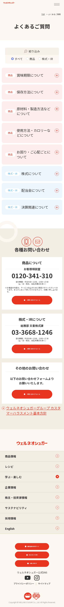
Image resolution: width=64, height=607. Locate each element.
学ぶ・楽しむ (13, 477)
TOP (43, 14)
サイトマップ (44, 583)
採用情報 (32, 518)
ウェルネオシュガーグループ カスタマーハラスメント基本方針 (31, 410)
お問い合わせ (33, 563)
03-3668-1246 (32, 332)
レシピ (32, 466)
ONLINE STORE (33, 555)
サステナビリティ (32, 508)
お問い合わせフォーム (33, 300)
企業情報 (32, 487)
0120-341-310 (32, 275)
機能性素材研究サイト (33, 546)
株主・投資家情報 (32, 497)
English (32, 528)
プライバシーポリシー (24, 583)
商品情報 (32, 456)
